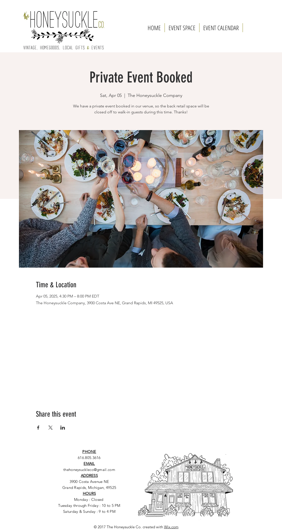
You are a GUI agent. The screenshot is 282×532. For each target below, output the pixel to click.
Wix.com (171, 527)
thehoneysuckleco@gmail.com (89, 469)
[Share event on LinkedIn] (62, 428)
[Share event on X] (50, 428)
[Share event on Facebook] (38, 428)
